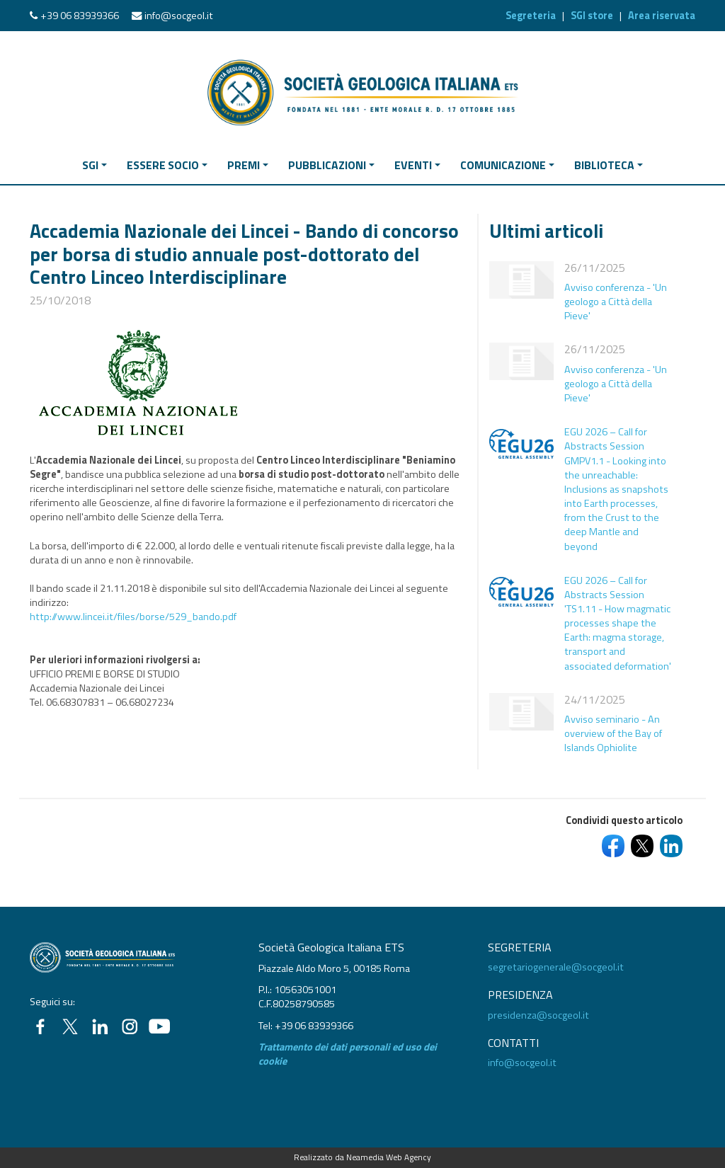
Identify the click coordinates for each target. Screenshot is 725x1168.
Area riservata (661, 15)
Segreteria (531, 15)
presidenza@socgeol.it (538, 1015)
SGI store (592, 15)
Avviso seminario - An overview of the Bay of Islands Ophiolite (613, 733)
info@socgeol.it (178, 15)
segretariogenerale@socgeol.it (556, 967)
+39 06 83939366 (79, 15)
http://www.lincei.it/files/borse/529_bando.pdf (133, 616)
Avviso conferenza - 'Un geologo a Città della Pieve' (615, 302)
